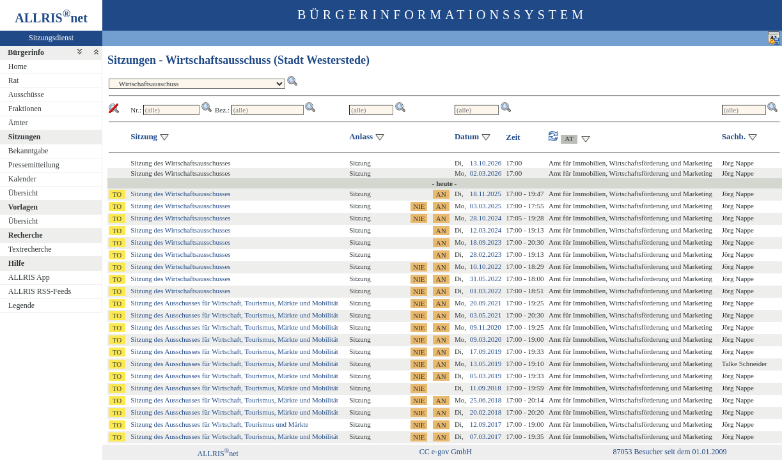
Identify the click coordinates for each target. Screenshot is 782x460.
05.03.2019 (486, 375)
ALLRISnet (218, 453)
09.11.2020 (485, 327)
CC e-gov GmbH (445, 451)
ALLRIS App (29, 277)
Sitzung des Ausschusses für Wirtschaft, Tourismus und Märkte (219, 424)
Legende (21, 305)
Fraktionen (25, 108)
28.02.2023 (486, 254)
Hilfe (16, 263)
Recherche (25, 235)
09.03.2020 (486, 339)
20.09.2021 (486, 303)
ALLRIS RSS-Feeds (39, 291)
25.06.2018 (486, 400)
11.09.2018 (485, 388)
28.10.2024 (486, 218)
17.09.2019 (486, 351)
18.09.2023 (486, 242)
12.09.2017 (486, 424)
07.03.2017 (486, 436)
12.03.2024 (486, 230)
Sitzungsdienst (51, 37)
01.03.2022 (486, 291)
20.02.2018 (486, 412)
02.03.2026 (486, 173)
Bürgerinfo (26, 52)
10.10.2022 (486, 266)
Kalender (22, 178)
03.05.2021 (486, 315)
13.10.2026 (486, 163)
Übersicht (23, 192)
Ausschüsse (26, 94)
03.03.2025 (486, 206)
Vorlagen (23, 207)
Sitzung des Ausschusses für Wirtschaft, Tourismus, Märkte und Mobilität (234, 303)
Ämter (18, 122)
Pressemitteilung (33, 164)
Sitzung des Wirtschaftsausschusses (180, 193)
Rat (13, 80)
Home (17, 66)
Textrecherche (30, 249)
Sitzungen (24, 136)
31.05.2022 (486, 278)
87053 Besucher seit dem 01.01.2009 (670, 451)
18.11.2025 (485, 193)
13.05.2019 (486, 363)
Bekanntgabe (28, 150)
